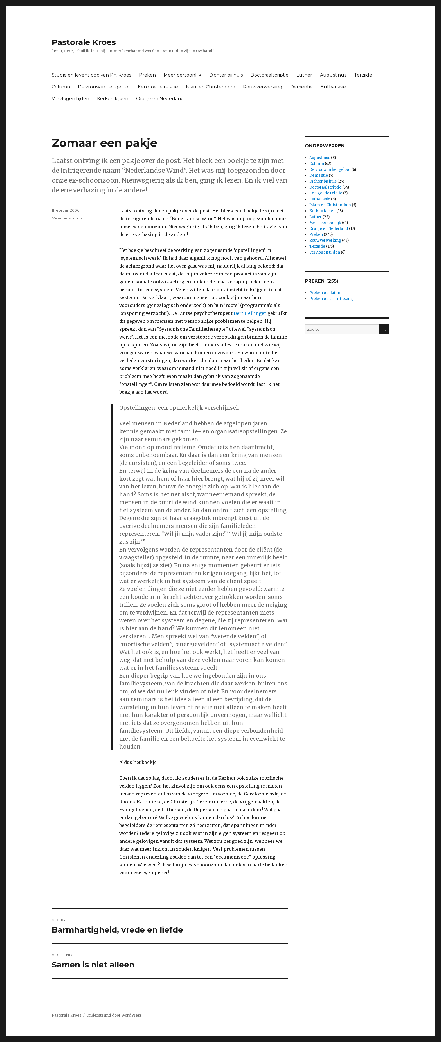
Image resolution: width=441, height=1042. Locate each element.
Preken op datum (325, 292)
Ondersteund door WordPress (114, 1015)
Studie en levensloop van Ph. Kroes (91, 75)
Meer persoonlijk (182, 75)
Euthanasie (333, 86)
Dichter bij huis (226, 75)
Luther (304, 75)
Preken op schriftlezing (331, 298)
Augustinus (333, 75)
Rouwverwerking (262, 86)
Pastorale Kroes (84, 42)
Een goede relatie (158, 86)
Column (61, 86)
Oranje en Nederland (160, 98)
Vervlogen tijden (70, 98)
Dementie (301, 86)
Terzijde (363, 75)
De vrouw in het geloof (104, 86)
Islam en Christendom (210, 86)
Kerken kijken (112, 98)
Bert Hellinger (250, 313)
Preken (147, 75)
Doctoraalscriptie (270, 75)
